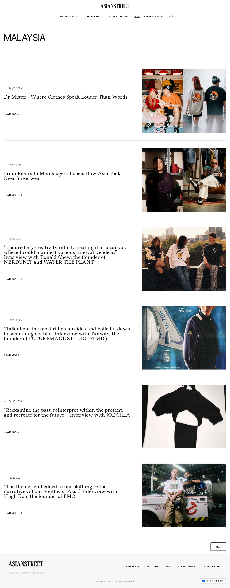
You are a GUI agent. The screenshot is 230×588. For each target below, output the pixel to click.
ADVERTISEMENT (187, 566)
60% (137, 16)
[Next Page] (218, 546)
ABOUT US (152, 566)
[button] (69, 16)
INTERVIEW (132, 566)
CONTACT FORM (213, 566)
